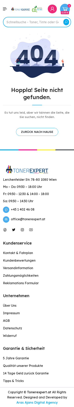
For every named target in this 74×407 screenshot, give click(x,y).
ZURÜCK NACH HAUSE (37, 132)
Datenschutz (12, 328)
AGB (6, 321)
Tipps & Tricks (13, 381)
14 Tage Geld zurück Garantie (26, 373)
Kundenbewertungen (19, 260)
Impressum (11, 313)
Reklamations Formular (21, 283)
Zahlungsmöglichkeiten (20, 275)
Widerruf (10, 336)
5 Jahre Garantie (16, 358)
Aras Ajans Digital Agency (37, 402)
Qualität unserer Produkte (23, 366)
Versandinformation (18, 268)
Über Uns (9, 305)
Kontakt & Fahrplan (18, 253)
